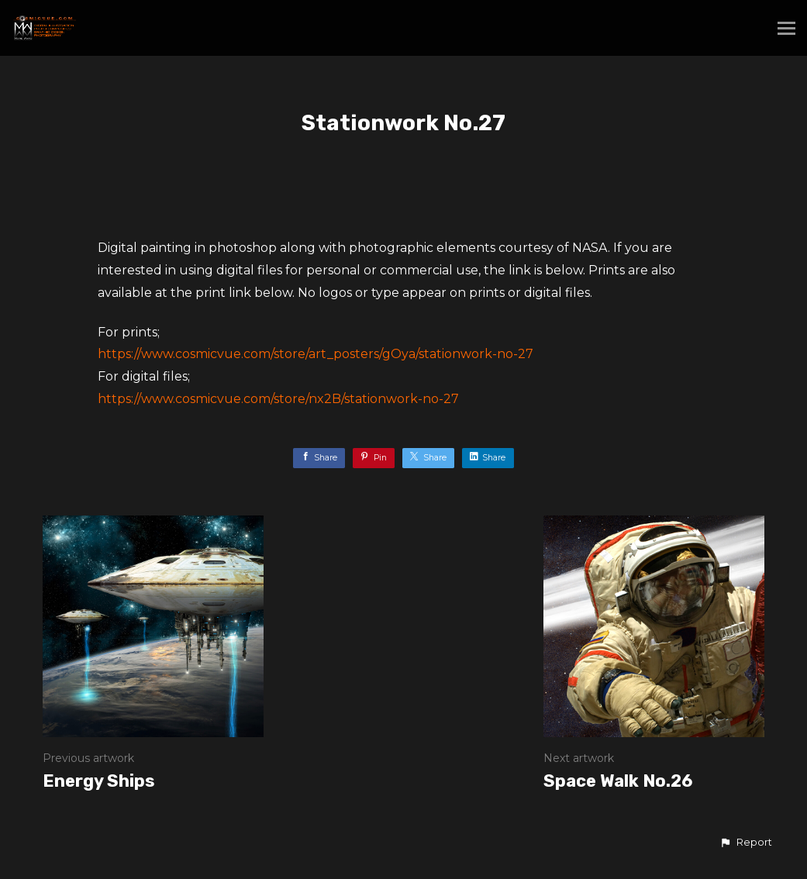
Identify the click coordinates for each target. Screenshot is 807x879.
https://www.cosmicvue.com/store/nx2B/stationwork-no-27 (278, 398)
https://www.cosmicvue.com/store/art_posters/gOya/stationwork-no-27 (315, 353)
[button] (745, 842)
